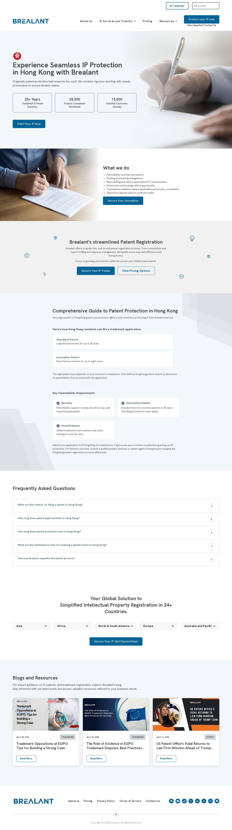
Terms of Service (130, 801)
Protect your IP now (202, 19)
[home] (31, 21)
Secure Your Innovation (123, 201)
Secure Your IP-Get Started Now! (116, 641)
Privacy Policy (106, 801)
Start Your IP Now (29, 124)
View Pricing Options (136, 271)
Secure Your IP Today (96, 271)
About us (86, 21)
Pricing (147, 21)
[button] (177, 5)
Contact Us (210, 25)
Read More (26, 758)
